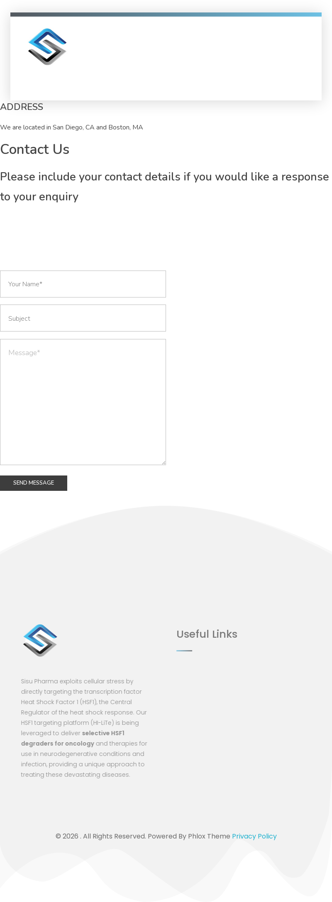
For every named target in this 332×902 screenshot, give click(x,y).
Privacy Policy (254, 836)
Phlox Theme (210, 836)
